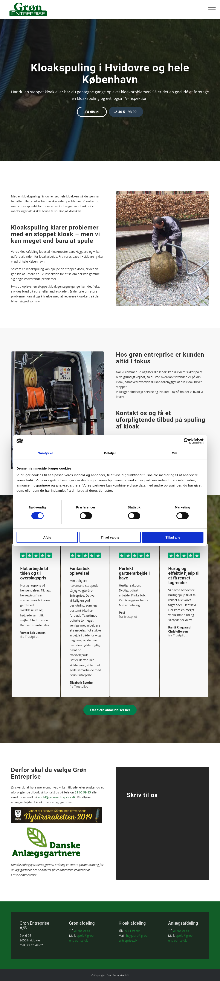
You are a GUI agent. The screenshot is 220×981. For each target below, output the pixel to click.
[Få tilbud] (92, 112)
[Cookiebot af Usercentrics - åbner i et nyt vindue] (184, 441)
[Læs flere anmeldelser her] (109, 710)
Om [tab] (174, 453)
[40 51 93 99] (126, 112)
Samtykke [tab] (45, 453)
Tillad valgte (110, 537)
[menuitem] (210, 9)
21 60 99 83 (83, 792)
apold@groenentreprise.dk (57, 797)
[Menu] (210, 9)
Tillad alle (172, 537)
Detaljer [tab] (110, 453)
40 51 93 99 (132, 931)
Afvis (47, 537)
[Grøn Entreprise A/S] (28, 9)
